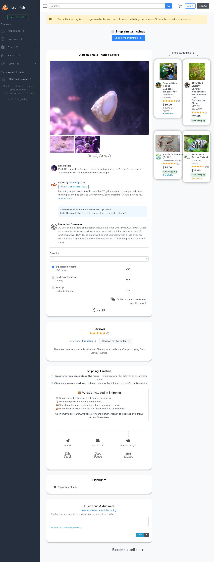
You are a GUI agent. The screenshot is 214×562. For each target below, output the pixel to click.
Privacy (33, 93)
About (9, 86)
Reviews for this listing (85, 339)
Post (141, 533)
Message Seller (82, 184)
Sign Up (203, 6)
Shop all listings (184, 53)
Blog (20, 86)
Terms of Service (21, 89)
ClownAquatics (80, 180)
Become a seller (21, 17)
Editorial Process (16, 93)
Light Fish (27, 99)
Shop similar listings (129, 38)
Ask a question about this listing (101, 508)
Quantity (57, 251)
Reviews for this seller (118, 339)
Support (33, 86)
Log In (190, 6)
